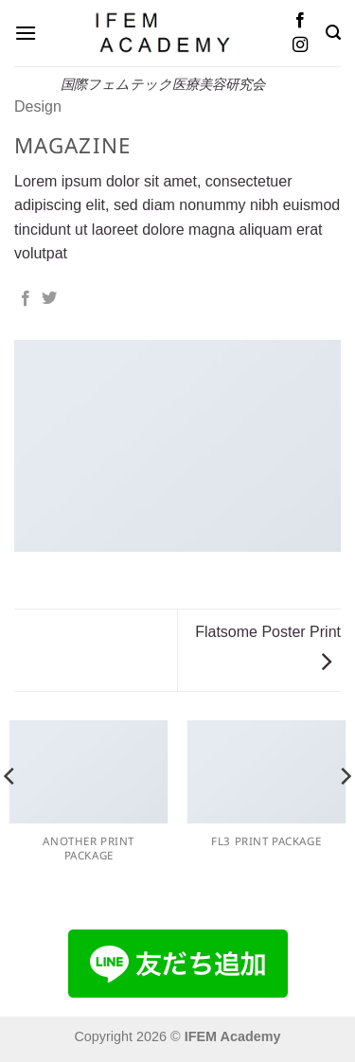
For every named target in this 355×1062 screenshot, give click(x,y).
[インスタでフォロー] (300, 45)
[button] (25, 32)
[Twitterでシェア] (49, 299)
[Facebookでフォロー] (300, 20)
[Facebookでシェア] (25, 299)
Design (38, 106)
